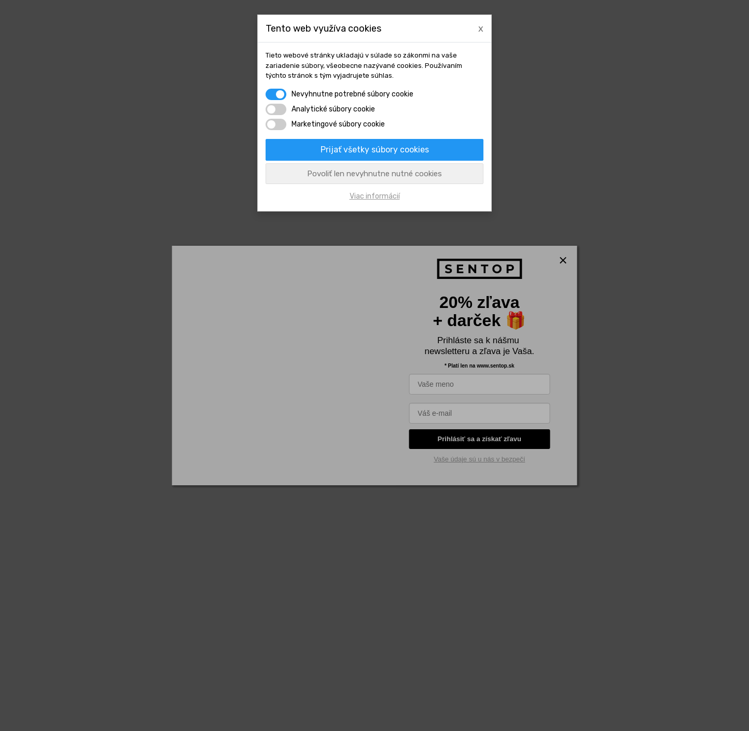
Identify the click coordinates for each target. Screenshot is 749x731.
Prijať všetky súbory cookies (375, 149)
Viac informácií (375, 196)
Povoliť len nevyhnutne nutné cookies (374, 173)
